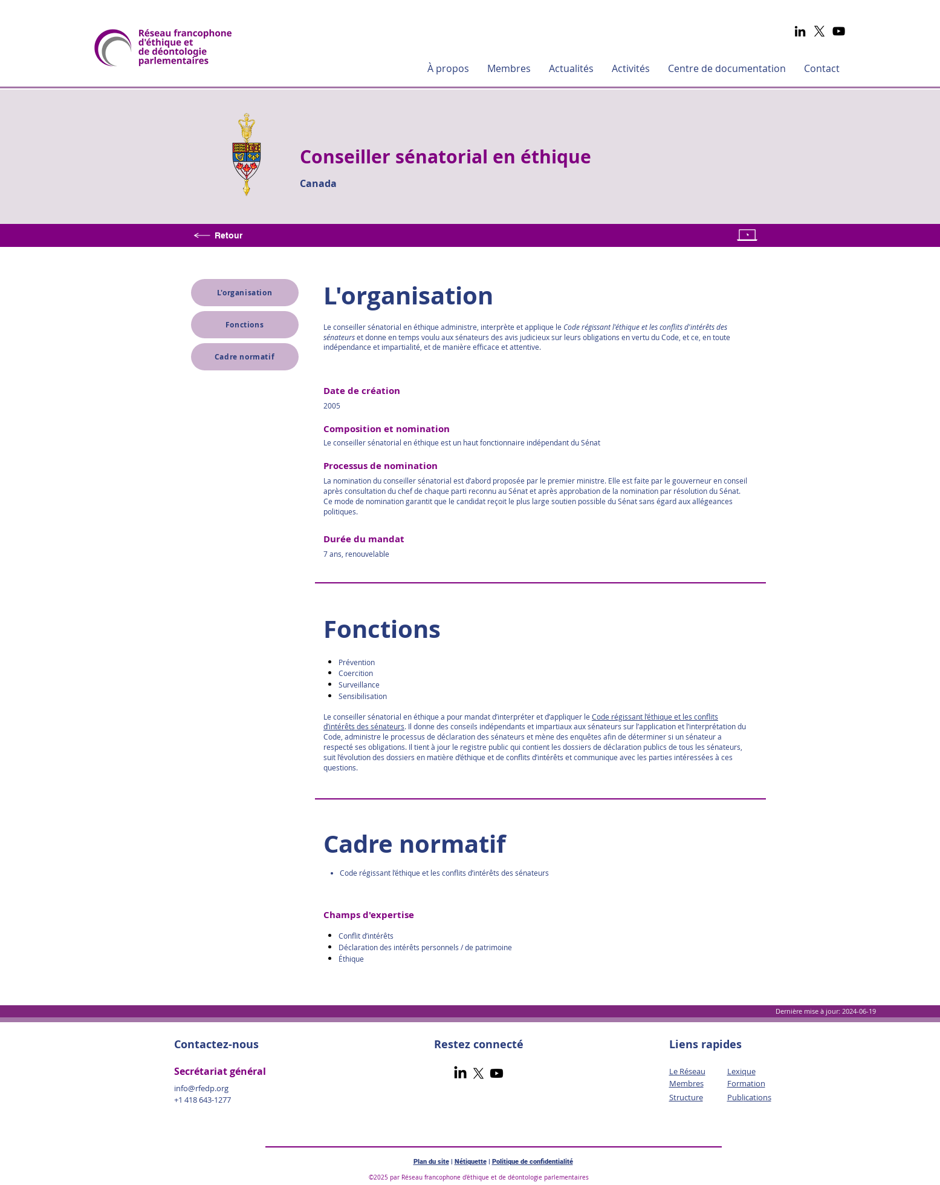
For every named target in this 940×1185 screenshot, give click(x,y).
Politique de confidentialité (532, 1162)
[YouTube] (838, 31)
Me (675, 1083)
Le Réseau (687, 1071)
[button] (448, 68)
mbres (692, 1083)
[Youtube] (496, 1073)
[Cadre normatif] (245, 356)
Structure (686, 1097)
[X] (819, 31)
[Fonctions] (245, 324)
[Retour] (220, 235)
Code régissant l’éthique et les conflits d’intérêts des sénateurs (443, 873)
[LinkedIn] (800, 31)
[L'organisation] (245, 292)
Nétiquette (471, 1162)
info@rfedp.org (201, 1088)
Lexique (741, 1071)
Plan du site (431, 1162)
